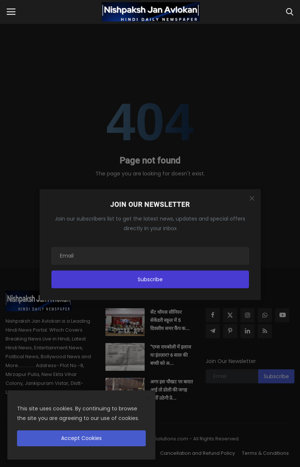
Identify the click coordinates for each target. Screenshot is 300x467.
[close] (147, 398)
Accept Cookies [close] (81, 438)
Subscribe (150, 279)
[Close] (251, 198)
